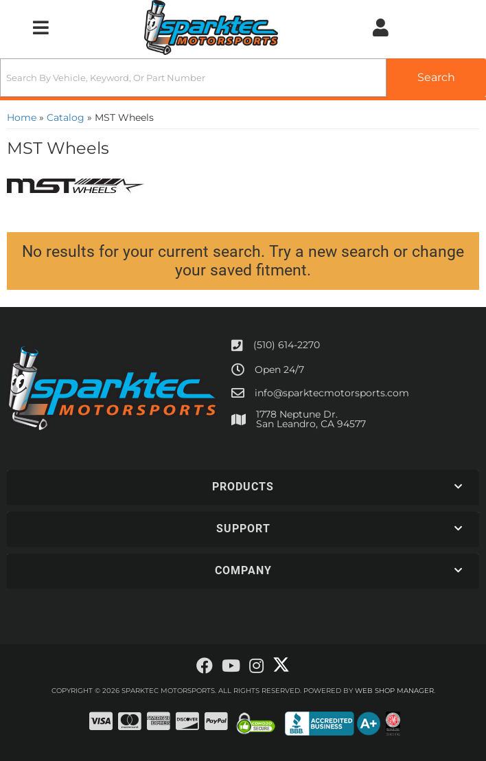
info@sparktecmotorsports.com (332, 393)
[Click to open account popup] (380, 27)
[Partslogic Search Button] (436, 77)
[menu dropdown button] (40, 27)
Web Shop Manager (394, 690)
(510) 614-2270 (286, 345)
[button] (243, 77)
